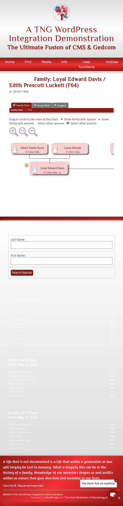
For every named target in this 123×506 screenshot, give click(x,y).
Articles (112, 62)
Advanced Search (21, 283)
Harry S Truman (17, 387)
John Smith (15, 436)
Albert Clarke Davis (32, 148)
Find (28, 62)
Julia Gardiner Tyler (19, 440)
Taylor (19, 342)
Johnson (21, 327)
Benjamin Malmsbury (20, 371)
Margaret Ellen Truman (21, 375)
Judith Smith (15, 391)
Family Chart (21, 105)
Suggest (60, 105)
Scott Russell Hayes (19, 424)
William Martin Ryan (19, 432)
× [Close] (116, 480)
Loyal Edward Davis (52, 168)
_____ (19, 315)
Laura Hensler (72, 148)
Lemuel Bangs (16, 448)
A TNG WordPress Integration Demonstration (61, 33)
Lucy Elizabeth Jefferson (22, 379)
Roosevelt (21, 331)
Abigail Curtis (16, 444)
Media (46, 62)
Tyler (18, 335)
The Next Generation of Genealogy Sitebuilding (92, 497)
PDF (30, 110)
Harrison (21, 319)
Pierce (19, 338)
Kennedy (21, 323)
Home (10, 62)
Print (15, 75)
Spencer (20, 311)
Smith (19, 307)
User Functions (86, 64)
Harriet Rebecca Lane (20, 395)
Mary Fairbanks (17, 428)
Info (64, 62)
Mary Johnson (16, 383)
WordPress (51, 497)
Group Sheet (42, 105)
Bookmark (27, 75)
